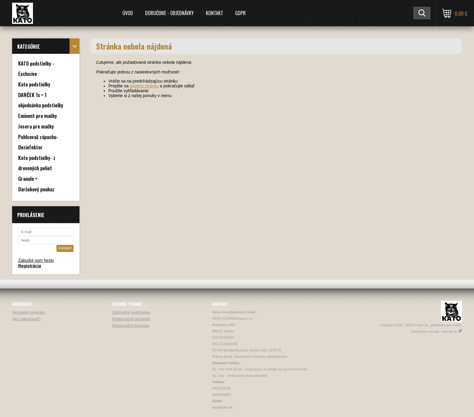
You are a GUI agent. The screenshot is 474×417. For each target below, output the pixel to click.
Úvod (127, 13)
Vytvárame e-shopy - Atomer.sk (436, 331)
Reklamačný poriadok (131, 319)
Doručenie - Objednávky (169, 13)
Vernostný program (28, 312)
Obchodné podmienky (131, 312)
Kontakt (214, 13)
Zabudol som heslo (36, 260)
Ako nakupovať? (26, 319)
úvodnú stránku (144, 85)
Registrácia (29, 265)
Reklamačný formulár (130, 325)
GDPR (240, 13)
